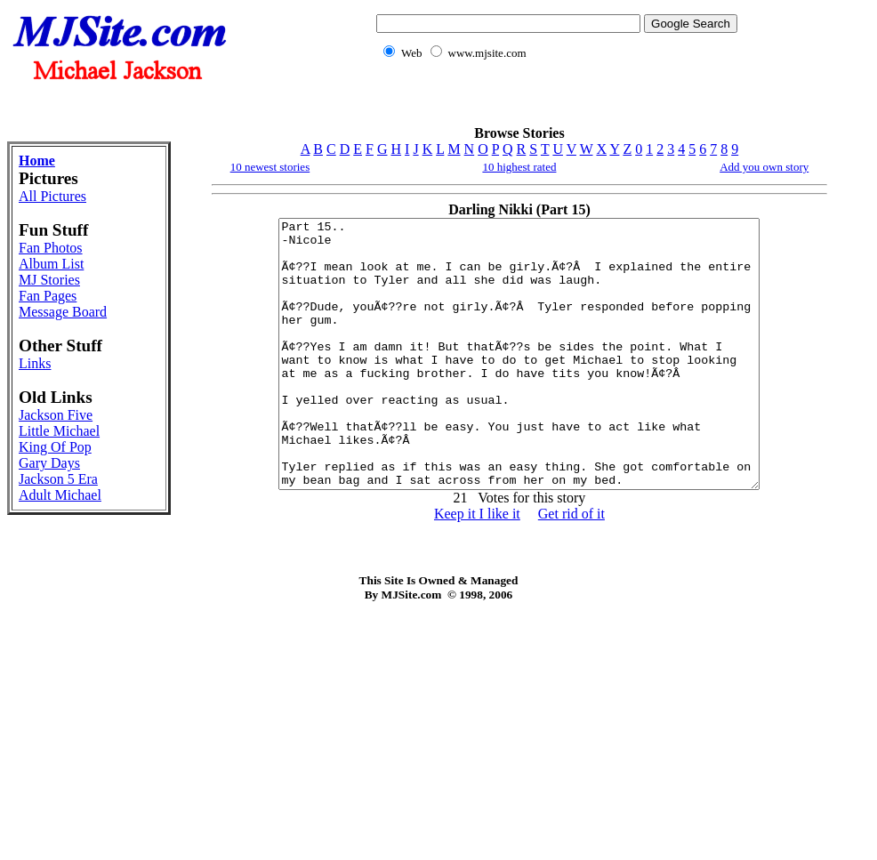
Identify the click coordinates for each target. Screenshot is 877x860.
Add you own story (764, 166)
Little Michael (59, 430)
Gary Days (49, 462)
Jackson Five (56, 414)
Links (35, 363)
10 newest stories (270, 166)
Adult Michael (60, 494)
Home (37, 160)
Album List (51, 263)
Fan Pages (47, 295)
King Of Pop (55, 446)
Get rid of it (571, 567)
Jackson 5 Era (58, 478)
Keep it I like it (477, 567)
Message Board (63, 311)
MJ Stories (49, 279)
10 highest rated (519, 166)
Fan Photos (51, 247)
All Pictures (52, 196)
